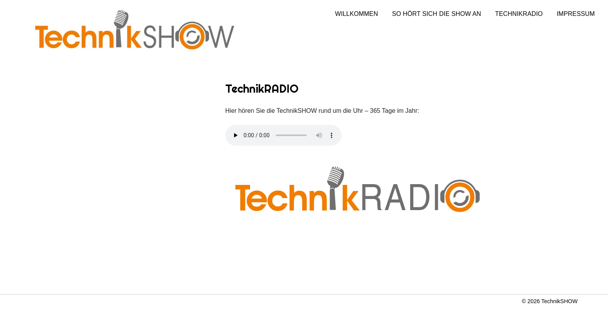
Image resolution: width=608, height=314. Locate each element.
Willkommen (356, 13)
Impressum (576, 13)
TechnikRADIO (519, 13)
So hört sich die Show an (436, 13)
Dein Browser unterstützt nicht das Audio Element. (283, 135)
